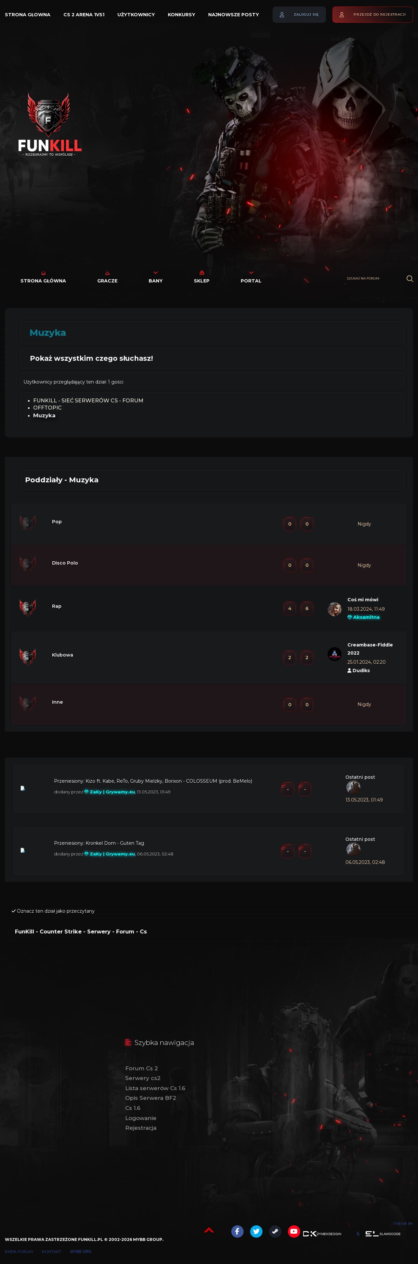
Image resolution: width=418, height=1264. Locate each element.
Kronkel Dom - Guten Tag (115, 843)
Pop (57, 522)
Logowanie (140, 1118)
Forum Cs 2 (141, 1068)
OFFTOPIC (47, 408)
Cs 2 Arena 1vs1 (83, 15)
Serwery (99, 931)
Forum (125, 931)
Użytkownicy (136, 15)
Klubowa (62, 655)
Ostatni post (360, 777)
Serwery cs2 (143, 1078)
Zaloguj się (306, 14)
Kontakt (51, 1251)
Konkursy (181, 15)
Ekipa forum (19, 1251)
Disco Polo (65, 563)
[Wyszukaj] (410, 278)
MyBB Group (147, 1239)
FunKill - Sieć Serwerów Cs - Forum (88, 400)
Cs (143, 931)
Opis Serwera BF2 (150, 1098)
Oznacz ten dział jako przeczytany (53, 911)
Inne (57, 702)
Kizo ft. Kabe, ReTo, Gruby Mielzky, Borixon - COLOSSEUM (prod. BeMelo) (169, 781)
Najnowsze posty (233, 15)
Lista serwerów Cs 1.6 (155, 1088)
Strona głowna (27, 15)
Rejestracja (140, 1128)
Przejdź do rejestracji (380, 14)
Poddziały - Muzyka (62, 480)
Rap (56, 606)
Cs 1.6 (133, 1108)
